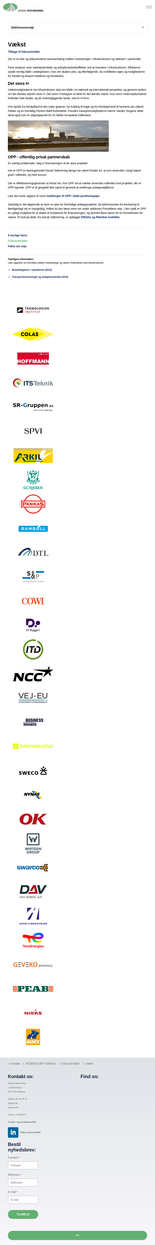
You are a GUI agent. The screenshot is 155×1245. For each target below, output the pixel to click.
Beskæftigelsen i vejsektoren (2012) (32, 269)
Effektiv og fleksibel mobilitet (100, 217)
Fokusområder (17, 240)
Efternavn (15, 1174)
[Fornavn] (23, 1165)
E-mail (13, 1191)
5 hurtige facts (17, 235)
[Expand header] (149, 7)
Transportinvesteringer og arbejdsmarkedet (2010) (40, 277)
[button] (77, 1235)
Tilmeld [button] (23, 1214)
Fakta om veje (17, 246)
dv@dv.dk (13, 1103)
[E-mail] (23, 1200)
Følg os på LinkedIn (30, 1132)
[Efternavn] (23, 1183)
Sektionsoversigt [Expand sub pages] (77, 27)
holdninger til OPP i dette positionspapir (73, 196)
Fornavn (14, 1157)
